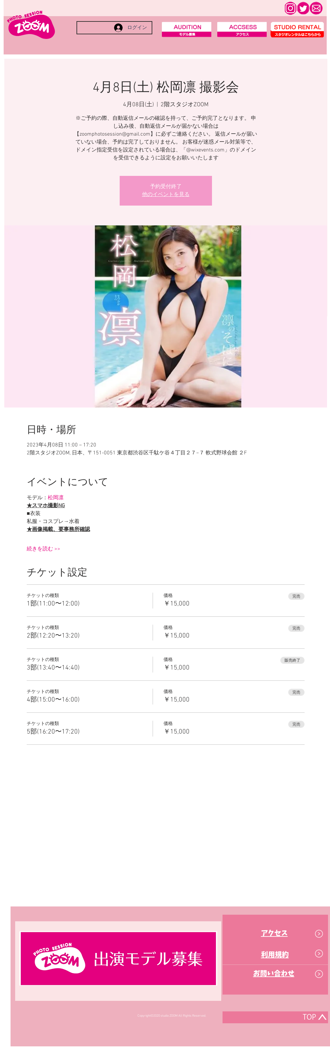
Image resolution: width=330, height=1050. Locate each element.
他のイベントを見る (166, 194)
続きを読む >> (43, 549)
